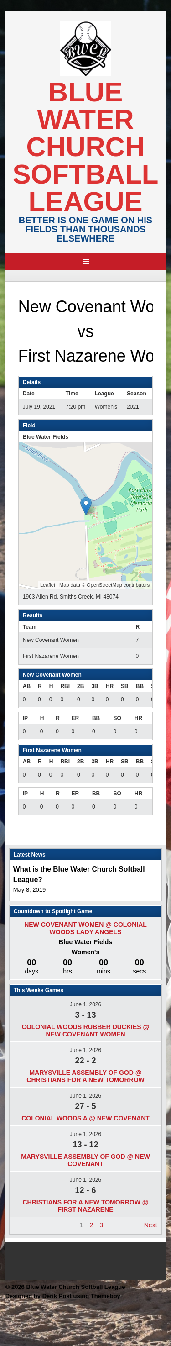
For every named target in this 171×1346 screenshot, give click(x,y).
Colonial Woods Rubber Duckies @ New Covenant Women (85, 1030)
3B (94, 686)
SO (117, 718)
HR (110, 686)
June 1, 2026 (85, 1004)
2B (80, 686)
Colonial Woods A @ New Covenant (85, 1118)
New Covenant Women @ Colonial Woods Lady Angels (85, 928)
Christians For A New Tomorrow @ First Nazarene (85, 1206)
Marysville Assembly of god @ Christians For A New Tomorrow (85, 1076)
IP (25, 718)
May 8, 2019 (29, 889)
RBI (65, 686)
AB (27, 686)
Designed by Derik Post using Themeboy (62, 1296)
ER (75, 718)
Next (150, 1225)
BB (140, 686)
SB (125, 686)
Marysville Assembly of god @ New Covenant (85, 1160)
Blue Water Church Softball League (86, 147)
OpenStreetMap (104, 585)
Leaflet (47, 585)
